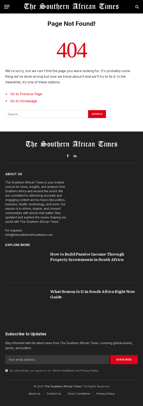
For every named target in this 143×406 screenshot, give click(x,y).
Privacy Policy (89, 370)
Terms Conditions (63, 370)
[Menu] (7, 6)
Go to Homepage (23, 101)
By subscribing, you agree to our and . (51, 370)
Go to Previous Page (26, 94)
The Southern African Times (63, 386)
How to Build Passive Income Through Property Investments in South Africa (87, 257)
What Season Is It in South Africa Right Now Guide (92, 294)
